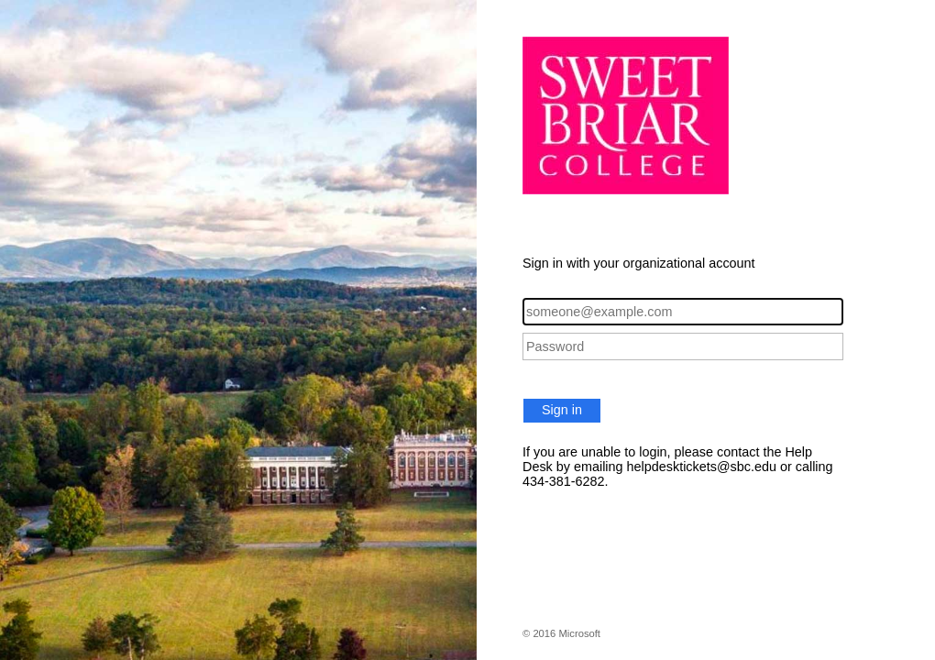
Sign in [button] (562, 409)
